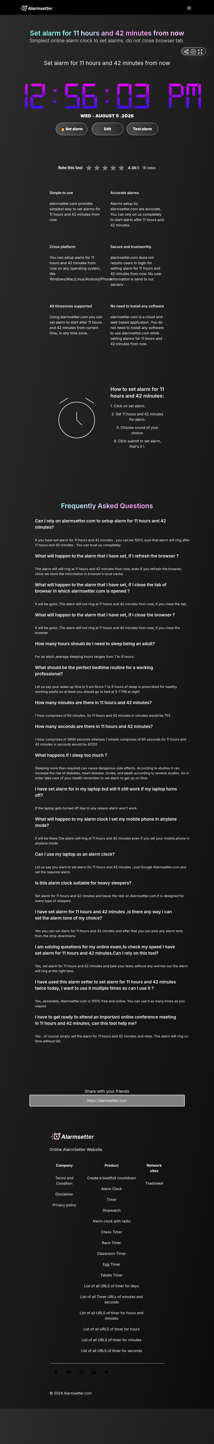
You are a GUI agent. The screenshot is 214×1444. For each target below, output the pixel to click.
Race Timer (111, 1242)
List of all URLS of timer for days (111, 1286)
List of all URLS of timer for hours (111, 1329)
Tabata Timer (111, 1275)
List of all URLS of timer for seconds (111, 1350)
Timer (112, 1199)
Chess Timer (111, 1232)
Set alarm (72, 129)
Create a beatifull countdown (111, 1178)
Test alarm (142, 129)
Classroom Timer (111, 1253)
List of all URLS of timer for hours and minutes (111, 1316)
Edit (107, 129)
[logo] (36, 8)
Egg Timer (111, 1264)
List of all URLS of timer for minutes (111, 1340)
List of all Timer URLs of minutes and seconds (111, 1299)
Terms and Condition (64, 1181)
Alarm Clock (111, 1189)
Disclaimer (64, 1194)
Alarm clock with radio (112, 1221)
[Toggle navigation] (189, 8)
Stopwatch (112, 1210)
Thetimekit (154, 1183)
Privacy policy (64, 1205)
